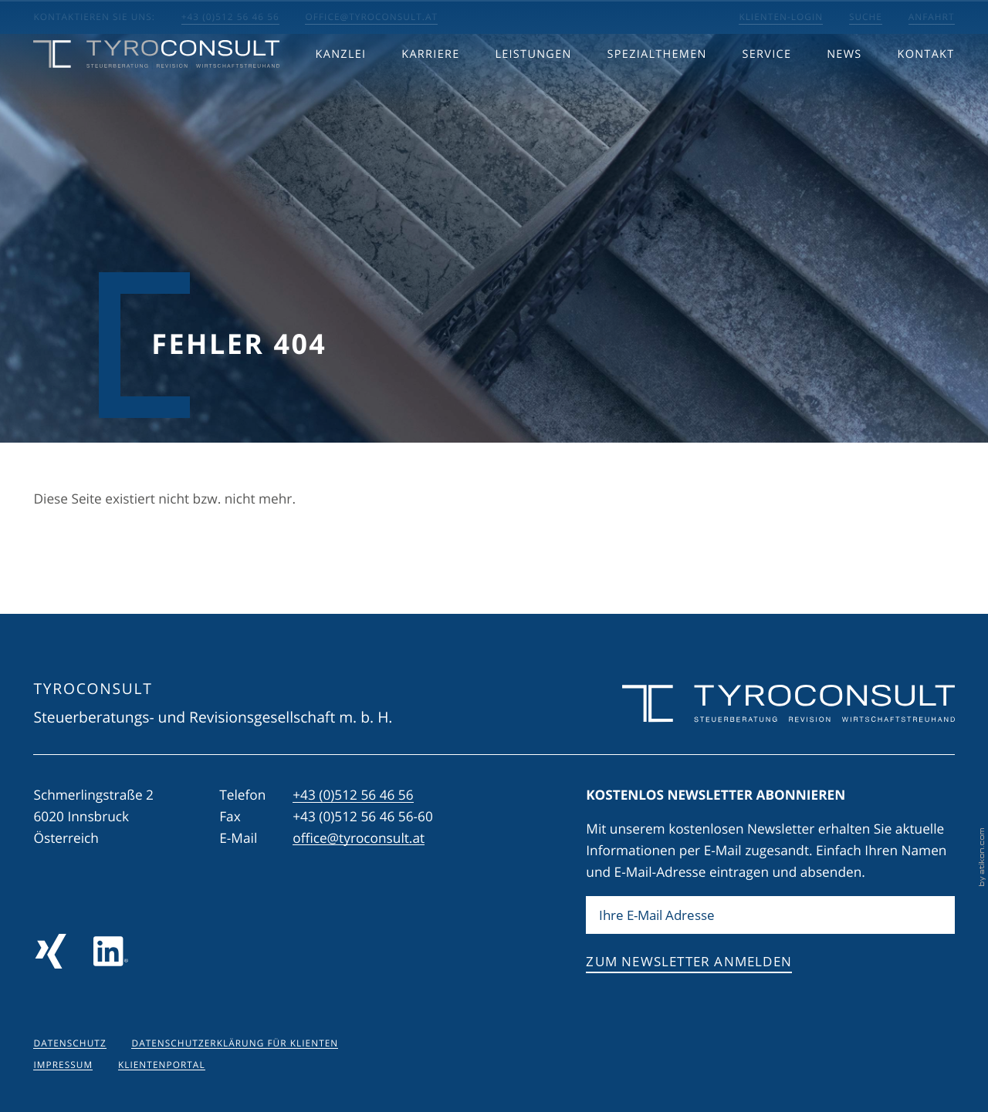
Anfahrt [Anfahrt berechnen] (931, 17)
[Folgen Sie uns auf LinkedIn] (110, 951)
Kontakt (925, 86)
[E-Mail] (770, 915)
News (844, 86)
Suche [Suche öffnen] (865, 17)
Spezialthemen (657, 86)
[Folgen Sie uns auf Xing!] (50, 951)
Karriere (430, 86)
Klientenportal (161, 1065)
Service (767, 86)
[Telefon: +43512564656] (353, 796)
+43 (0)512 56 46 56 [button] (230, 17)
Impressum (63, 1065)
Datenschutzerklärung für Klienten (234, 1043)
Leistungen (533, 86)
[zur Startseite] (156, 86)
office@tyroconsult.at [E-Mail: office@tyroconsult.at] (371, 17)
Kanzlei (341, 86)
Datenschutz (69, 1043)
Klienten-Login (781, 17)
